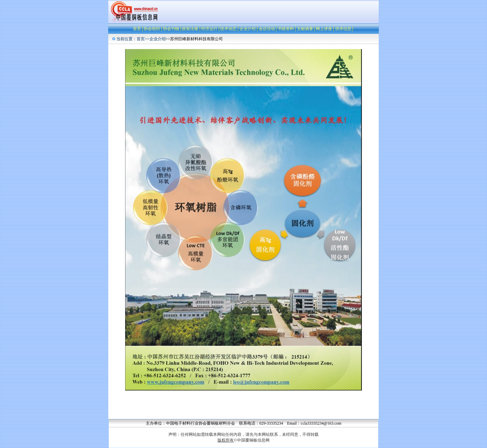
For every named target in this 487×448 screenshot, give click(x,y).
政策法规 (190, 28)
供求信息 (343, 28)
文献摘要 (305, 28)
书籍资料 (286, 28)
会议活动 (267, 28)
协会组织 (152, 28)
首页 (137, 28)
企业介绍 (247, 28)
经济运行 (209, 28)
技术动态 (228, 28)
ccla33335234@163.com (321, 423)
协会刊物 (171, 28)
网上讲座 (324, 28)
